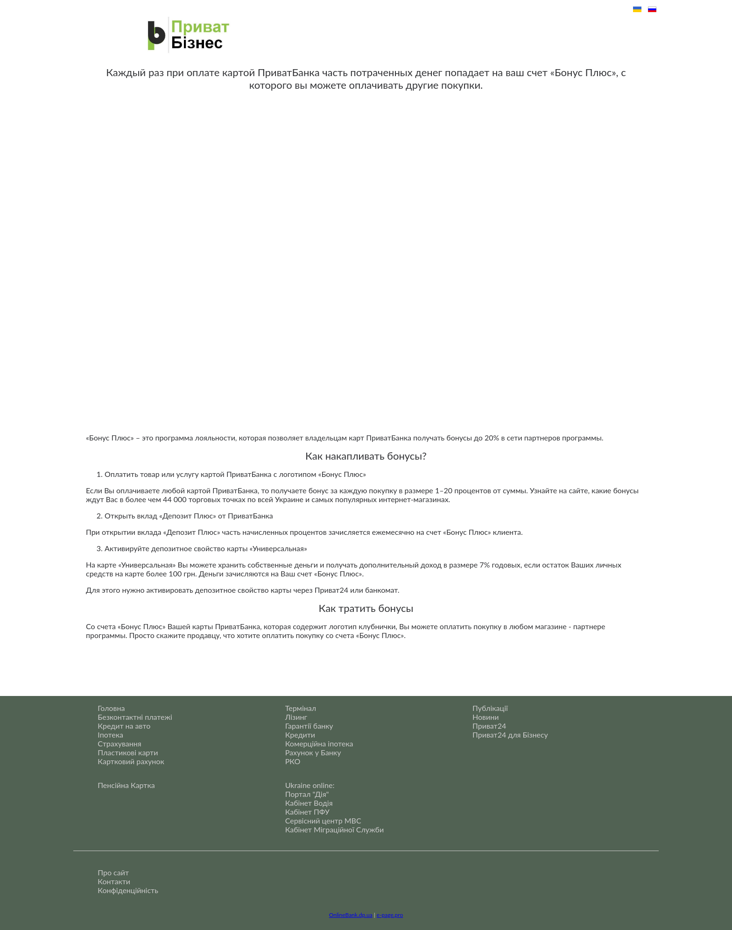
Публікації (490, 707)
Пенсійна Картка (126, 785)
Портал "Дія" (307, 793)
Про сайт (113, 872)
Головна (111, 707)
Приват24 (489, 725)
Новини (485, 716)
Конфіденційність (128, 890)
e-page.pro (390, 914)
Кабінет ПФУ (307, 811)
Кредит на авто (124, 725)
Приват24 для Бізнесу (510, 734)
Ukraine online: (310, 785)
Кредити (300, 734)
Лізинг (296, 716)
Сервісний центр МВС (323, 820)
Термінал (300, 707)
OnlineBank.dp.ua (351, 914)
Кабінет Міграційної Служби (334, 829)
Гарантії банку (309, 725)
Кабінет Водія (309, 802)
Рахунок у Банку (313, 752)
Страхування (119, 743)
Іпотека (110, 734)
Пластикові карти (128, 752)
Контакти (114, 881)
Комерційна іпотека (319, 743)
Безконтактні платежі (135, 716)
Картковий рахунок (131, 761)
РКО (293, 761)
